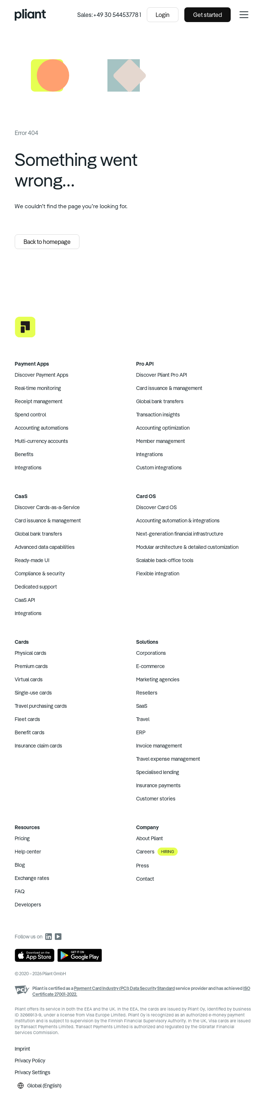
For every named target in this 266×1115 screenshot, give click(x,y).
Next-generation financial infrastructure (179, 533)
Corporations (151, 653)
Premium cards (31, 666)
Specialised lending (157, 772)
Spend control (30, 414)
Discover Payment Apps (41, 375)
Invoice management (159, 745)
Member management (160, 441)
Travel (142, 719)
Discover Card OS (156, 507)
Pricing (22, 838)
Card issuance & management (169, 388)
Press (142, 865)
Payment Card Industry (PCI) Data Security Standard (124, 988)
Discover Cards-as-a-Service (47, 507)
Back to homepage (47, 242)
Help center (28, 851)
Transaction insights (158, 414)
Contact (145, 879)
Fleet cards (27, 719)
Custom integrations (159, 467)
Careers (157, 852)
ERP (140, 732)
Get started (207, 14)
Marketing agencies (158, 679)
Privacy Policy (30, 1060)
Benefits (24, 454)
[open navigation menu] (244, 14)
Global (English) (39, 1085)
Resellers (146, 692)
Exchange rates (32, 878)
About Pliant (149, 838)
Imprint (22, 1048)
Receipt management (39, 401)
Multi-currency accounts (41, 441)
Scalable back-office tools (165, 560)
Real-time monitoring (38, 388)
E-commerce (150, 666)
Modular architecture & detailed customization (187, 547)
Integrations (28, 467)
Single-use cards (33, 692)
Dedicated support (36, 586)
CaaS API (25, 600)
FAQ (20, 891)
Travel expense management (168, 759)
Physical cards (30, 653)
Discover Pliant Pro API (161, 375)
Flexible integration (157, 573)
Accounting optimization (162, 428)
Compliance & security (40, 573)
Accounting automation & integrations (178, 520)
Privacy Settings (32, 1072)
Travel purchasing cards (41, 706)
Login (163, 14)
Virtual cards (29, 679)
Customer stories (155, 798)
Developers (28, 904)
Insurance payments (158, 785)
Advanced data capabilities (45, 547)
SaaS (141, 706)
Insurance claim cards (38, 745)
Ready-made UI (32, 560)
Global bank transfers (160, 401)
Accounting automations (41, 428)
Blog (20, 865)
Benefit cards (30, 732)
